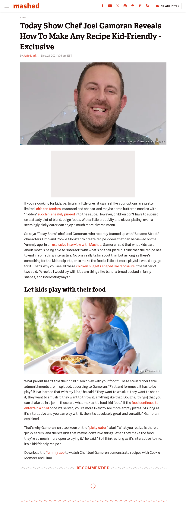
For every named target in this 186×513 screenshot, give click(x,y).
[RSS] (147, 6)
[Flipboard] (140, 6)
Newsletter (167, 6)
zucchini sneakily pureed (56, 214)
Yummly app (55, 452)
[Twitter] (117, 6)
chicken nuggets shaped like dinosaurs (105, 266)
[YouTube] (110, 6)
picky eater (97, 427)
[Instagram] (125, 6)
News (23, 17)
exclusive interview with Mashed (76, 244)
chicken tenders (48, 209)
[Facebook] (102, 6)
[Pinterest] (132, 6)
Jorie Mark (29, 56)
